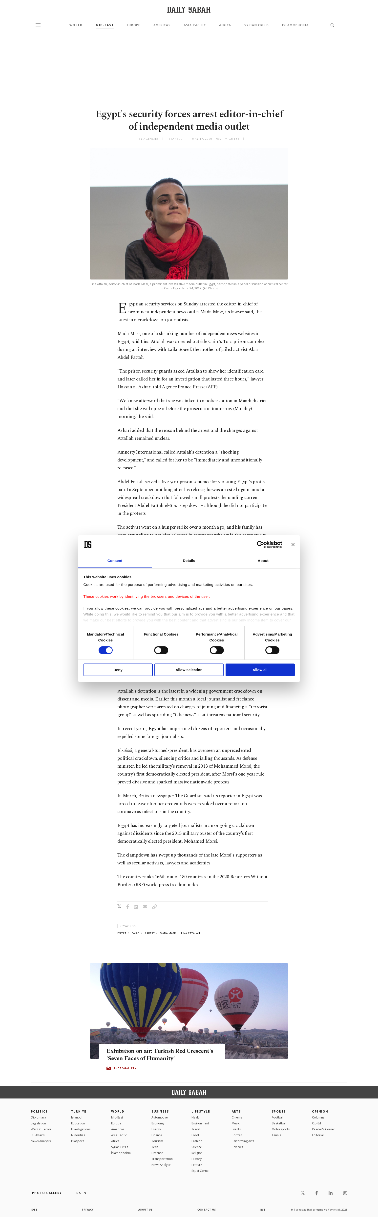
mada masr (168, 933)
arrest (150, 933)
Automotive (159, 1117)
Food (195, 1135)
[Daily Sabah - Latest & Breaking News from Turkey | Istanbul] (188, 9)
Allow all (260, 670)
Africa (225, 25)
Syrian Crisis (256, 25)
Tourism (157, 1141)
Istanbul (76, 1117)
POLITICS (39, 1111)
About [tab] (263, 561)
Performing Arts (243, 1141)
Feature (196, 1165)
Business (160, 1111)
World (76, 25)
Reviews (237, 1147)
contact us (207, 1209)
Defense (157, 1153)
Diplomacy (38, 1117)
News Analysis (41, 1141)
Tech (154, 1147)
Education (78, 1123)
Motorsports (281, 1129)
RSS (263, 1209)
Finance (156, 1135)
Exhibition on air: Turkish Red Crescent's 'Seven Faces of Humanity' (161, 1054)
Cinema (237, 1117)
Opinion (320, 1111)
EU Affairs (37, 1135)
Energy (156, 1129)
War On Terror (41, 1129)
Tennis (276, 1135)
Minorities (78, 1135)
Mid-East (105, 25)
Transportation (162, 1159)
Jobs (34, 1209)
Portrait (237, 1135)
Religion (197, 1153)
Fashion (196, 1141)
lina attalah (190, 933)
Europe (133, 25)
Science (196, 1147)
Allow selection (188, 670)
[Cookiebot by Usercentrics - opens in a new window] (260, 544)
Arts (236, 1111)
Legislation (38, 1123)
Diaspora (77, 1141)
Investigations (80, 1129)
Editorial (318, 1135)
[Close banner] (293, 544)
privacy (88, 1209)
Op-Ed (316, 1123)
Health (196, 1117)
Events (236, 1129)
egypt (121, 933)
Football (277, 1117)
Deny (118, 670)
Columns (318, 1117)
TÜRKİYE (78, 1111)
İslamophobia (121, 1153)
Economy (157, 1123)
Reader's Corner (323, 1129)
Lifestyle (200, 1111)
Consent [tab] (115, 561)
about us (145, 1209)
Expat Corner (200, 1171)
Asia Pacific (195, 25)
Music (236, 1123)
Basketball (279, 1123)
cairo (135, 933)
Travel (195, 1129)
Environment (200, 1123)
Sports (279, 1111)
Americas (161, 25)
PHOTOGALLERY (125, 1068)
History (196, 1159)
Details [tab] (189, 561)
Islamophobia (295, 25)
